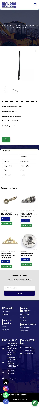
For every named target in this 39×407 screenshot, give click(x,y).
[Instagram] (6, 388)
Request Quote (7, 223)
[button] (35, 4)
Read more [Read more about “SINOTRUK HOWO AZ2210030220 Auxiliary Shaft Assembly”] (25, 221)
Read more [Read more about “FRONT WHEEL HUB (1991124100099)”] (25, 259)
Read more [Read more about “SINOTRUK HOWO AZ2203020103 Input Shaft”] (5, 219)
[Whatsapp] (6, 395)
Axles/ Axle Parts (19, 25)
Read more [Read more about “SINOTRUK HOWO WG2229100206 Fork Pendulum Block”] (5, 261)
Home (3, 25)
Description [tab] (6, 150)
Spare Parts (9, 25)
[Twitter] (6, 382)
